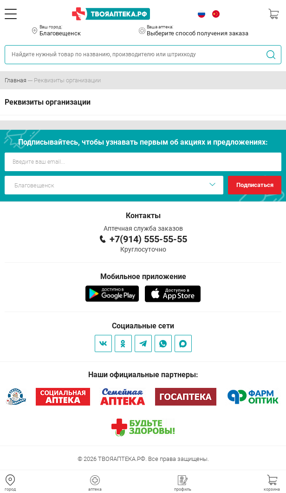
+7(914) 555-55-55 (148, 239)
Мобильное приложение (143, 276)
